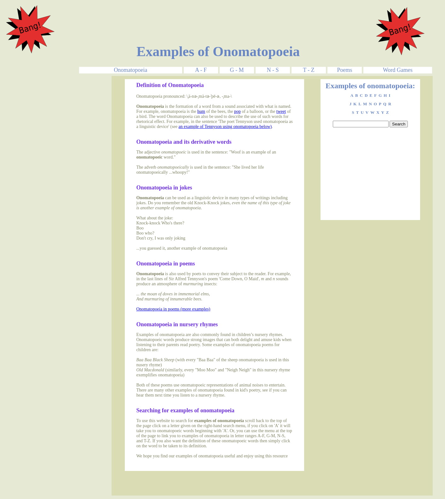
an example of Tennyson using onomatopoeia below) (225, 126)
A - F (201, 70)
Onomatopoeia (130, 70)
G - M (237, 70)
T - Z (309, 70)
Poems (344, 70)
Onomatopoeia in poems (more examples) (173, 309)
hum (201, 111)
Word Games (398, 70)
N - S (273, 70)
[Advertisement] (218, 17)
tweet (281, 111)
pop (237, 111)
